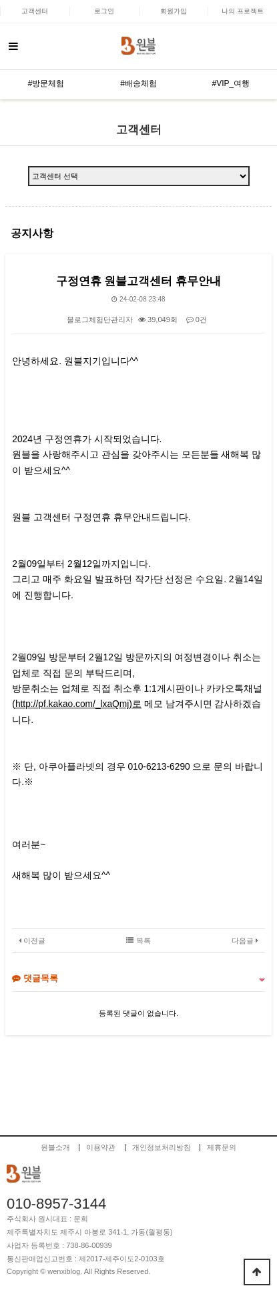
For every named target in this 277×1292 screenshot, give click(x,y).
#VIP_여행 (231, 83)
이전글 (32, 940)
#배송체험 (138, 83)
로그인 (104, 11)
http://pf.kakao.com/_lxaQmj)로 (78, 704)
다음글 (245, 940)
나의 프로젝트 (243, 11)
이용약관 (100, 1147)
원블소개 (55, 1147)
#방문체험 (46, 83)
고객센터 (34, 11)
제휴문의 (221, 1147)
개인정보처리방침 (161, 1147)
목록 (138, 940)
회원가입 (173, 11)
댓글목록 (35, 978)
